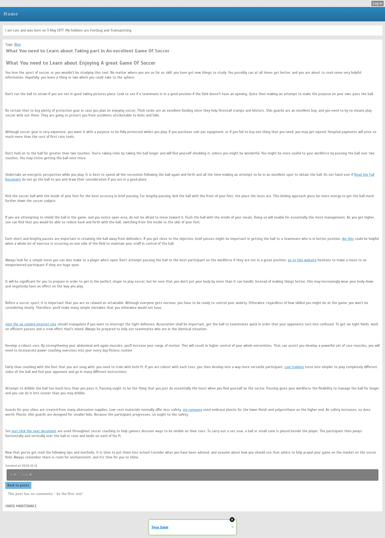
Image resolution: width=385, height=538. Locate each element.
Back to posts (18, 485)
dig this (348, 239)
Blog (17, 44)
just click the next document (34, 431)
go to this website (302, 260)
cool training (294, 367)
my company (192, 410)
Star (26, 475)
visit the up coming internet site (30, 324)
